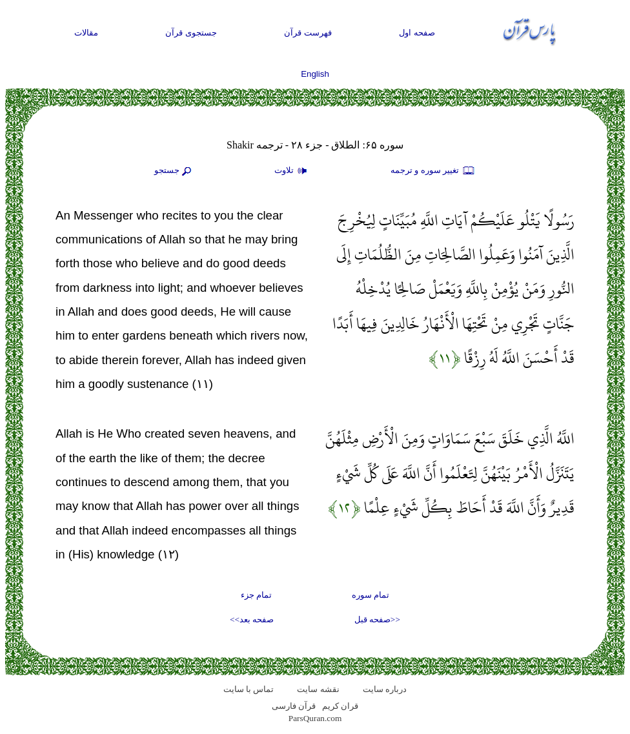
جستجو (174, 171)
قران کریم (340, 706)
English (315, 74)
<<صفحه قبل (377, 619)
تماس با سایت (248, 689)
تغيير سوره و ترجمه (433, 171)
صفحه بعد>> (252, 619)
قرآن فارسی (294, 706)
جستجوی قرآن (191, 32)
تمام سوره (370, 595)
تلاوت (292, 171)
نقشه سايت (318, 689)
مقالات (86, 32)
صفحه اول (417, 32)
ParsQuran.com (315, 718)
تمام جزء (256, 595)
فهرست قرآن (308, 32)
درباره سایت (385, 689)
